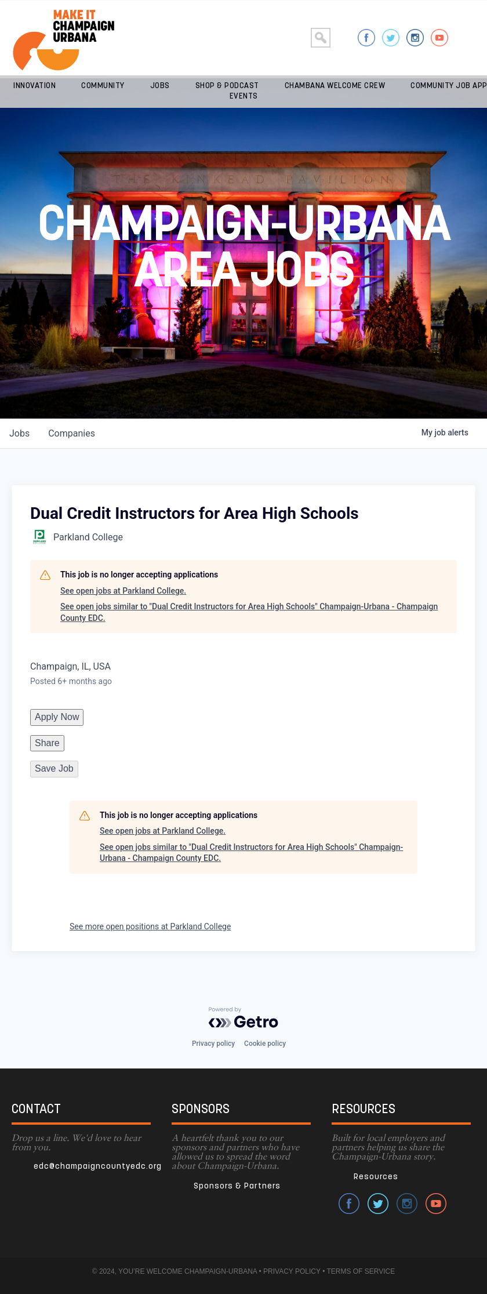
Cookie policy (265, 1043)
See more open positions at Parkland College (150, 926)
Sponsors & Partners (237, 1186)
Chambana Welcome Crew (335, 86)
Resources (376, 1177)
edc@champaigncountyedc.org (98, 1166)
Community (103, 86)
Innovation (34, 86)
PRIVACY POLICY (292, 1271)
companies (71, 433)
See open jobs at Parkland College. (123, 590)
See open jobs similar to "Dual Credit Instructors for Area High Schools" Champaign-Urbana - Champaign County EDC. (249, 612)
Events (244, 96)
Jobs (160, 86)
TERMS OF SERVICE (360, 1271)
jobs (19, 433)
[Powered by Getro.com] (243, 1017)
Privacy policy (213, 1043)
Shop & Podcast (227, 86)
